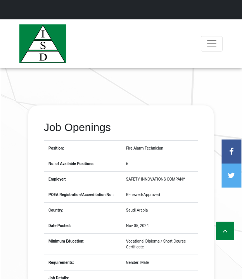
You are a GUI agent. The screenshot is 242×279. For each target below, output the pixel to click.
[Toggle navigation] (212, 44)
